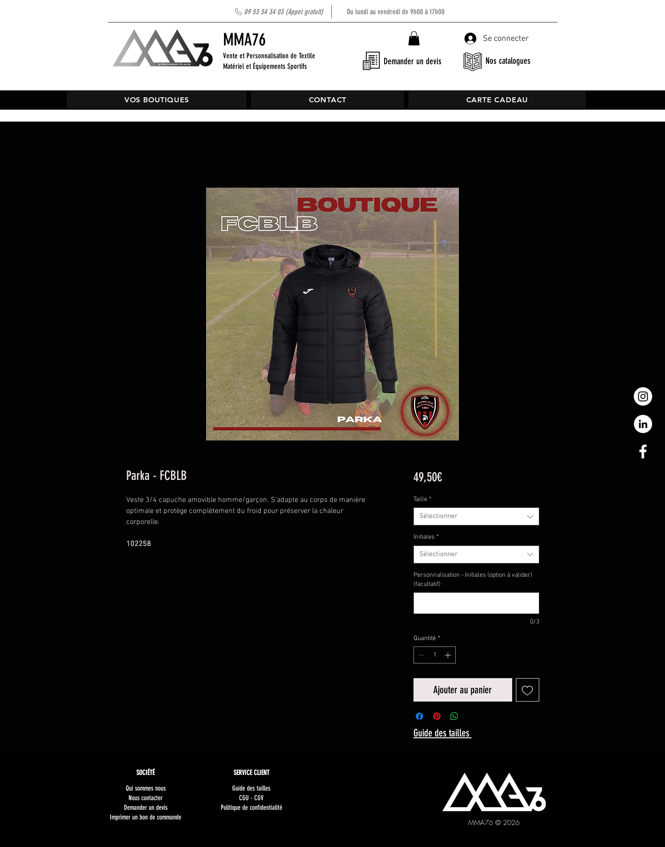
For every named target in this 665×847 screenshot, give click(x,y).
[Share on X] (471, 716)
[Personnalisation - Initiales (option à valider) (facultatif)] (476, 603)
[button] (414, 38)
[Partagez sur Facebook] (419, 716)
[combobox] (476, 516)
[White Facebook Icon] (643, 451)
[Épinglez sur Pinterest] (436, 716)
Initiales (426, 537)
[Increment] (448, 655)
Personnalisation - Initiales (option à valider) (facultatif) (473, 579)
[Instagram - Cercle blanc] (643, 396)
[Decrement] (420, 655)
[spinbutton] (434, 655)
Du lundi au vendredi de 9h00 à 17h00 (344, 11)
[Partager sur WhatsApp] (454, 716)
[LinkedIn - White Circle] (643, 424)
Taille (422, 499)
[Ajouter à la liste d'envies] (527, 690)
